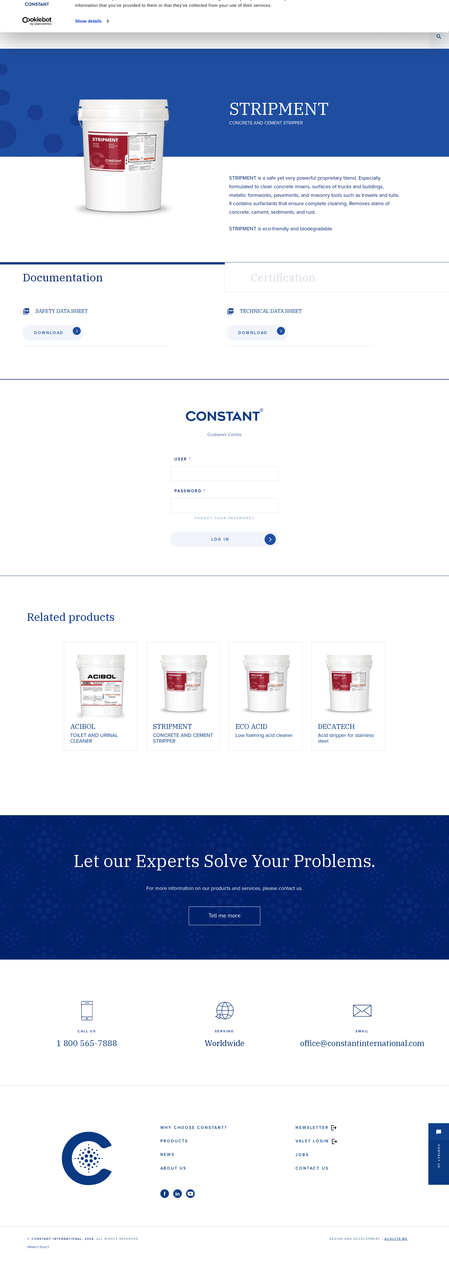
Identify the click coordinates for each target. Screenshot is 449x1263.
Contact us (312, 1168)
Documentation (63, 277)
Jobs (302, 1154)
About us (173, 1168)
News (167, 1154)
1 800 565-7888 (86, 1043)
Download (46, 332)
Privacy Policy (38, 1247)
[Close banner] (440, 9)
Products (174, 1141)
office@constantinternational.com (362, 1043)
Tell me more (224, 915)
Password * (190, 491)
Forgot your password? (224, 518)
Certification (283, 277)
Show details (88, 50)
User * (182, 459)
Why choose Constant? (193, 1127)
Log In (220, 539)
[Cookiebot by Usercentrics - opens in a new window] (37, 50)
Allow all (386, 15)
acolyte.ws (396, 1239)
